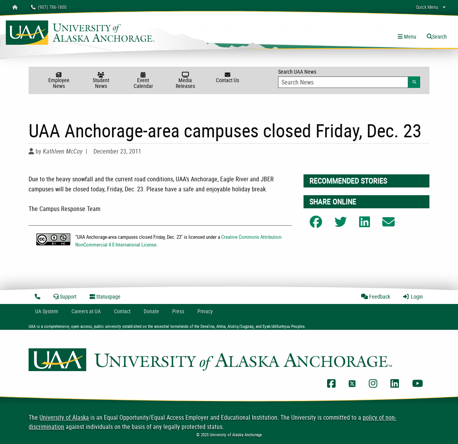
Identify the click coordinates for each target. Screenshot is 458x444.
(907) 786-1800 (48, 7)
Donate (151, 311)
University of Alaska (64, 417)
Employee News (58, 80)
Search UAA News (349, 78)
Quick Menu (427, 7)
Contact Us (227, 78)
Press (178, 311)
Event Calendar (143, 80)
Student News (101, 80)
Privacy (205, 311)
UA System (46, 311)
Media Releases (185, 80)
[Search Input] (343, 82)
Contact (122, 311)
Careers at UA (86, 311)
